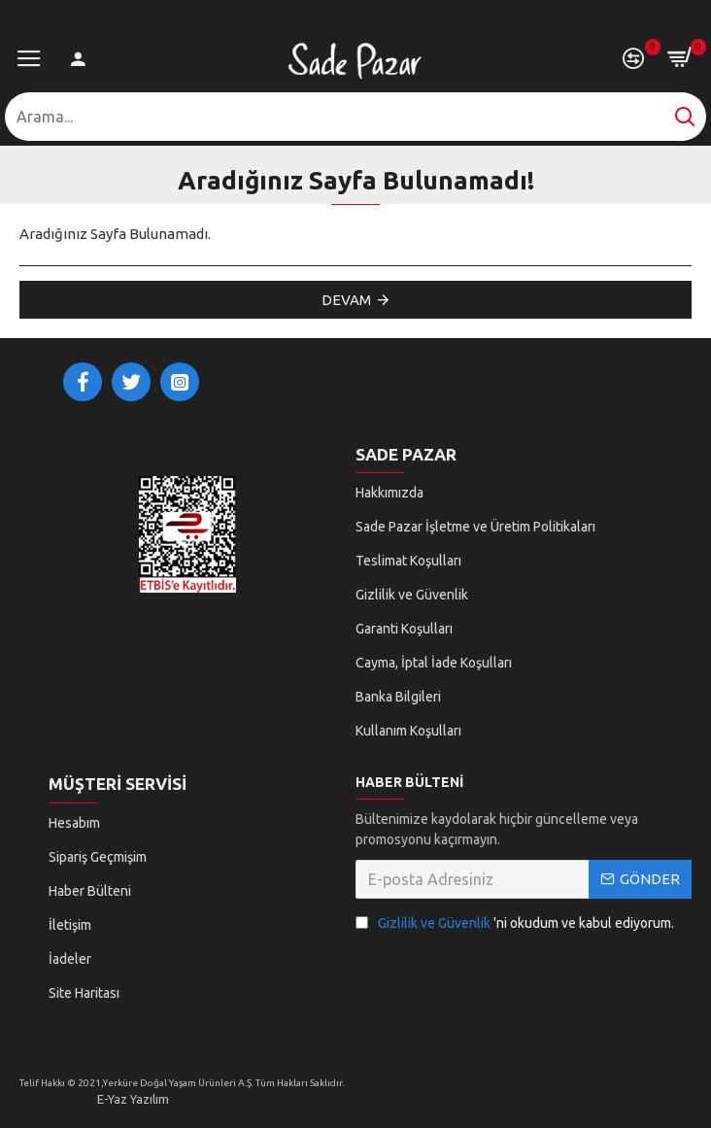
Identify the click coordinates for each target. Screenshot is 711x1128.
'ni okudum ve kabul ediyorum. (515, 923)
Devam (346, 299)
